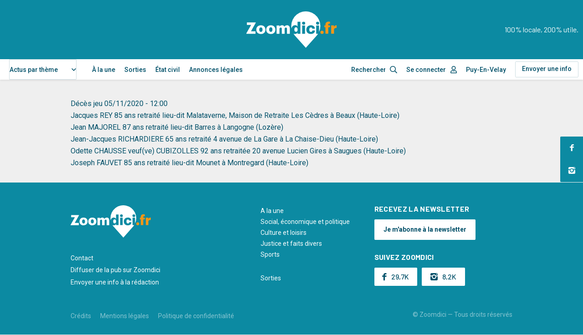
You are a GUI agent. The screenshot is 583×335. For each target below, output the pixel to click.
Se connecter (426, 69)
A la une (272, 210)
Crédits (81, 316)
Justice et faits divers (291, 243)
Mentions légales (124, 316)
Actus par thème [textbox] (34, 69)
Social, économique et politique (305, 221)
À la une (103, 69)
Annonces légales (216, 69)
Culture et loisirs (284, 232)
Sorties (135, 69)
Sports (270, 254)
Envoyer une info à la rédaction (115, 282)
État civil (167, 69)
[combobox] (43, 69)
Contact (82, 258)
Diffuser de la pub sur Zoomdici (115, 270)
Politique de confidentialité (196, 316)
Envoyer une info (547, 68)
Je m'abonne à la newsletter (425, 229)
